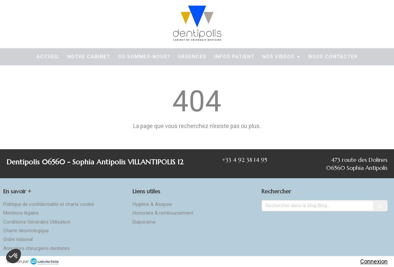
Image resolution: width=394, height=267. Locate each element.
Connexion (374, 261)
